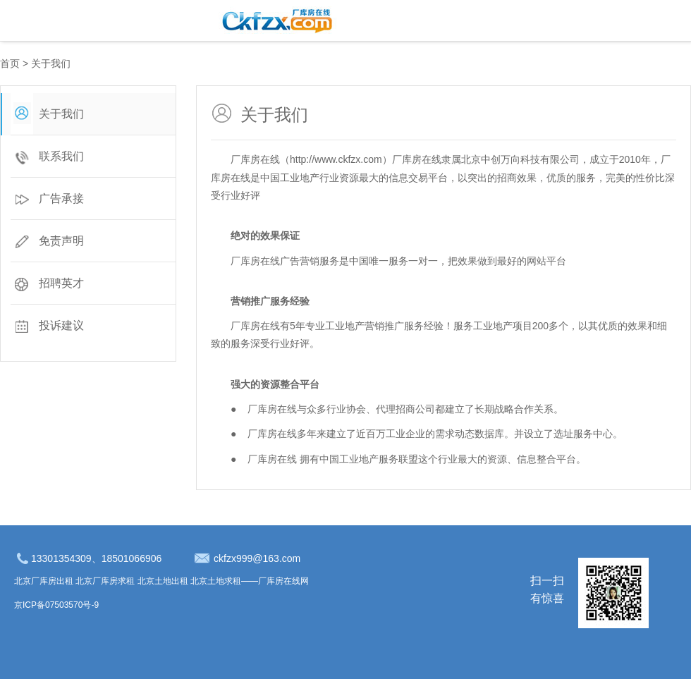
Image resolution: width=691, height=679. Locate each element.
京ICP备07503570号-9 (56, 605)
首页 (10, 63)
